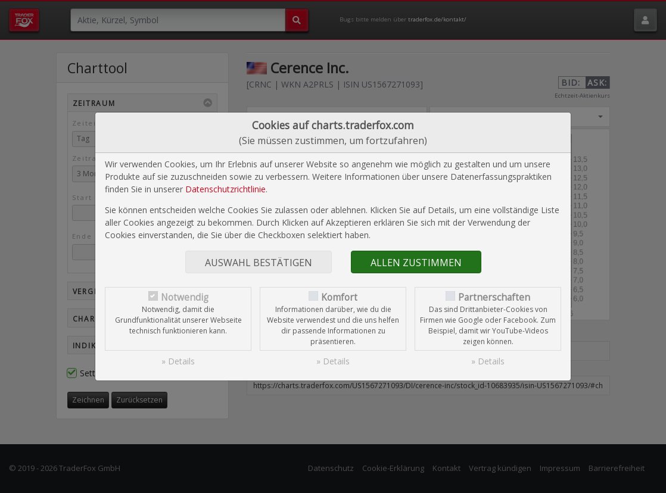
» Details (178, 361)
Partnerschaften (494, 297)
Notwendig (184, 297)
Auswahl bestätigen (258, 262)
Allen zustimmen (416, 262)
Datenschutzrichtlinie (225, 189)
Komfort (339, 297)
